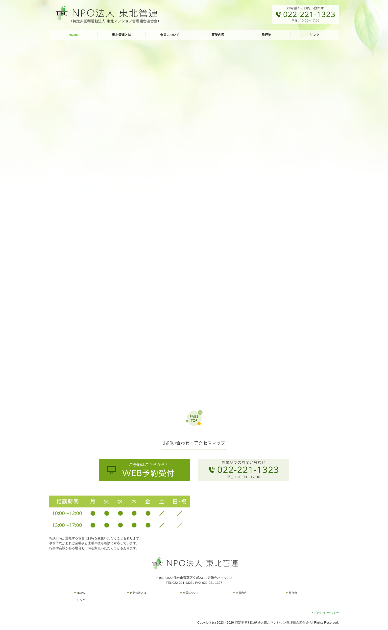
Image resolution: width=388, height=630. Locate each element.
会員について (169, 35)
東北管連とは (121, 35)
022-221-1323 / (183, 583)
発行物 (266, 35)
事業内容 (218, 35)
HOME (73, 35)
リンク (314, 35)
